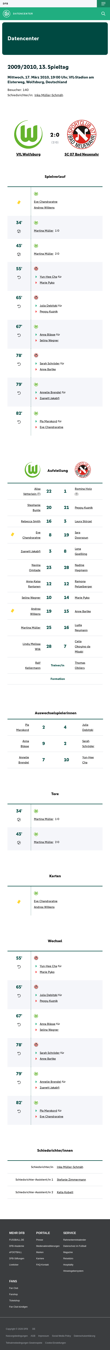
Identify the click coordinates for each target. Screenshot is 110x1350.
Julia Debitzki (48, 305)
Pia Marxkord (48, 421)
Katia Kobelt (65, 1192)
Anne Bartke (48, 369)
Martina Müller (43, 230)
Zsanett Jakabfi (49, 398)
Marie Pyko (47, 282)
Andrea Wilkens (44, 207)
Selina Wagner (49, 340)
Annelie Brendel (50, 392)
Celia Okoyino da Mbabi (82, 646)
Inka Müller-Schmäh (48, 95)
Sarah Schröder (50, 363)
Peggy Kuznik (49, 311)
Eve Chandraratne (45, 201)
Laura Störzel (83, 521)
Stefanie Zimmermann (71, 1179)
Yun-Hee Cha (48, 276)
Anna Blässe (47, 334)
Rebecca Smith (30, 521)
